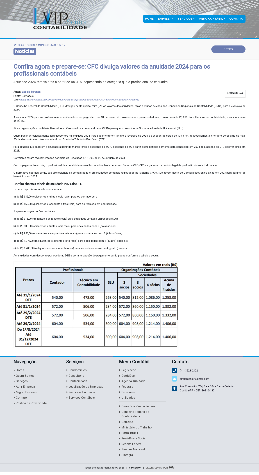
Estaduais (127, 393)
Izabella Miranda (30, 91)
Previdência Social (133, 441)
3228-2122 (189, 370)
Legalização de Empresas (85, 387)
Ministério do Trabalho (136, 430)
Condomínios (77, 370)
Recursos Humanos (81, 393)
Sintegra (126, 458)
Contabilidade (77, 382)
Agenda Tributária (132, 382)
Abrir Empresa (24, 387)
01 (65, 45)
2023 (53, 45)
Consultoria (75, 376)
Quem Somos (24, 376)
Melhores (43, 45)
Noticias (31, 45)
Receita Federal (131, 447)
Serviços (20, 382)
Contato (236, 18)
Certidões (127, 376)
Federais (126, 387)
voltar (228, 49)
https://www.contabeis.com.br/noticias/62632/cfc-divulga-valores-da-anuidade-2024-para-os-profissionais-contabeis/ (79, 99)
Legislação (128, 370)
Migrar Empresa (25, 393)
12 (60, 45)
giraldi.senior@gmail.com (194, 378)
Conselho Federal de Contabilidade (135, 416)
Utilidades (127, 399)
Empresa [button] (165, 18)
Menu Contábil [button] (211, 18)
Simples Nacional (132, 453)
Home (149, 18)
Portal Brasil (128, 435)
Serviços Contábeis (81, 399)
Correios (126, 424)
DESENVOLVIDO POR (157, 470)
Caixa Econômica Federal (138, 408)
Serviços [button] (185, 18)
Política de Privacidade (30, 405)
